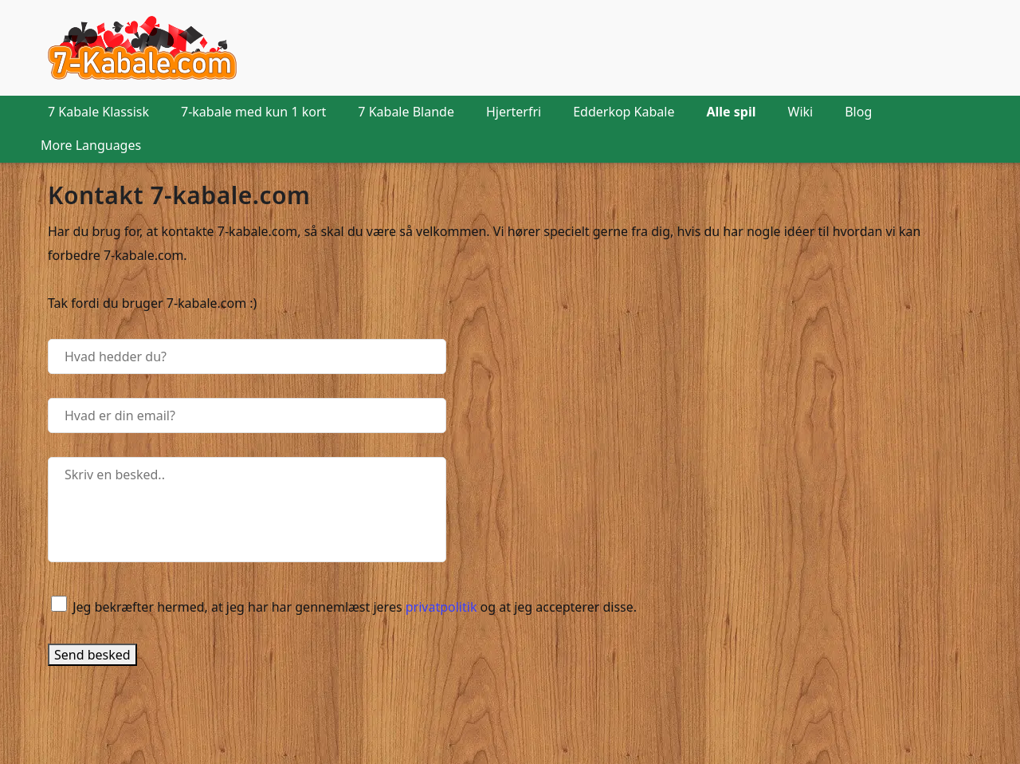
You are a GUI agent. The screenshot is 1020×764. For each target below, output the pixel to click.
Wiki (801, 111)
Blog (858, 111)
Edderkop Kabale (623, 111)
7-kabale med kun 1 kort (253, 111)
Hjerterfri (513, 111)
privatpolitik (441, 607)
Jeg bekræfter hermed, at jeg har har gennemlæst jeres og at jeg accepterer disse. (355, 607)
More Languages (91, 145)
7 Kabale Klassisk (98, 111)
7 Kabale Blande (406, 111)
